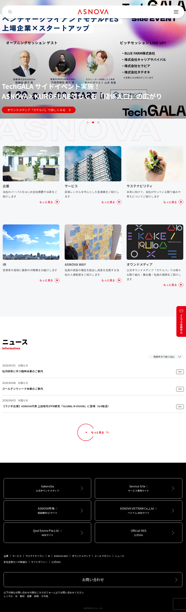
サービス (17, 556)
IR (49, 556)
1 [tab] (87, 122)
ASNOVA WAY (61, 556)
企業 (6, 556)
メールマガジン (102, 556)
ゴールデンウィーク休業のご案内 (22, 388)
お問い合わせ (93, 579)
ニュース (119, 556)
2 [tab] (93, 122)
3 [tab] (98, 122)
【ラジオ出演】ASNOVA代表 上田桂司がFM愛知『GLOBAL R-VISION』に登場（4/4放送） (56, 406)
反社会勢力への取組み (15, 562)
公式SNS (56, 562)
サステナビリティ (34, 556)
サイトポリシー (39, 562)
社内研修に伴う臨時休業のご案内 (22, 371)
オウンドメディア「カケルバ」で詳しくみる (38, 110)
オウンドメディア (81, 556)
